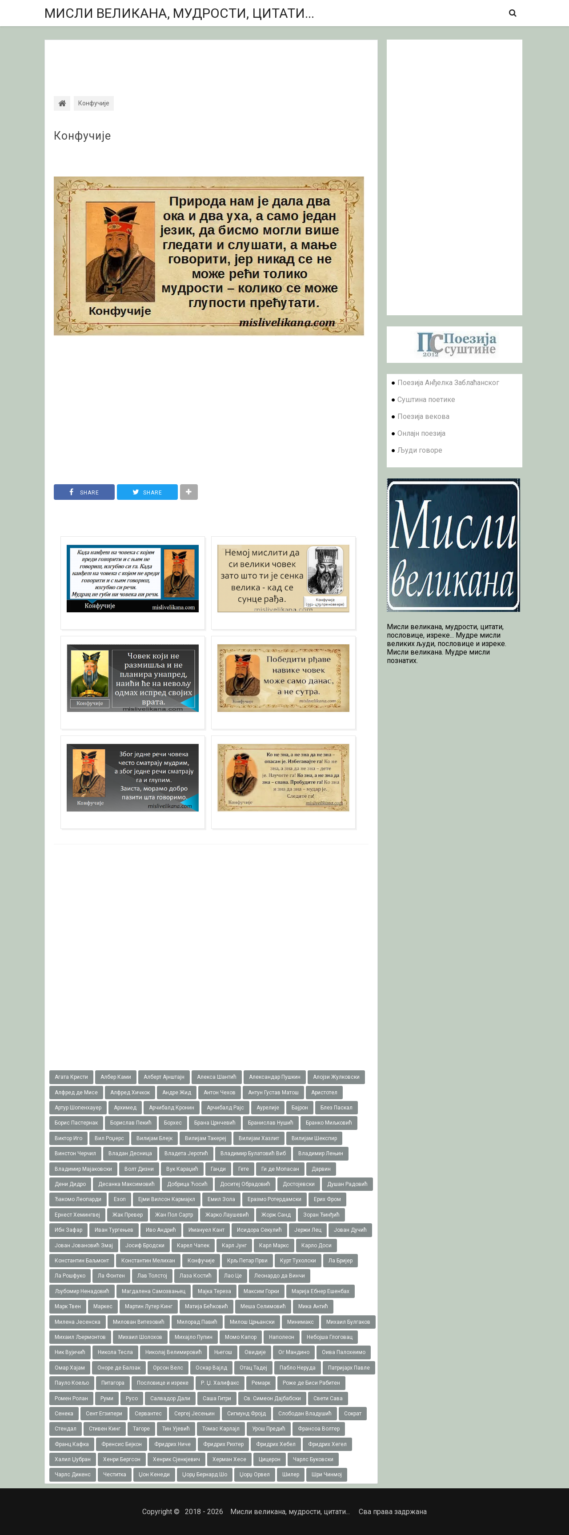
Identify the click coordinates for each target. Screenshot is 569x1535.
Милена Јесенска (77, 1322)
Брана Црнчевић (215, 1123)
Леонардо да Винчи (279, 1276)
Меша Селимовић (263, 1306)
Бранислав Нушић (270, 1123)
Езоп (120, 1199)
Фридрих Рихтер (223, 1444)
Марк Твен (68, 1306)
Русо (132, 1398)
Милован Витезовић (138, 1322)
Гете (243, 1169)
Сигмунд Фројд (246, 1413)
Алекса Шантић (216, 1077)
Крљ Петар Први (247, 1261)
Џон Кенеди (154, 1474)
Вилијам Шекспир (314, 1138)
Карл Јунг (234, 1245)
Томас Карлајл (221, 1429)
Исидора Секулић (259, 1230)
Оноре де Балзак (118, 1368)
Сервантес (148, 1413)
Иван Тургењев (114, 1230)
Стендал (65, 1429)
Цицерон (269, 1459)
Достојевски (299, 1184)
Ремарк (261, 1383)
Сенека (64, 1413)
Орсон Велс (168, 1368)
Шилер (290, 1474)
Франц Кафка (72, 1444)
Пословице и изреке (162, 1383)
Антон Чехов (220, 1092)
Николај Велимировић (173, 1352)
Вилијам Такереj (205, 1138)
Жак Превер (127, 1215)
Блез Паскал (337, 1108)
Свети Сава (328, 1398)
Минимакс (300, 1322)
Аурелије (267, 1108)
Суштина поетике (426, 399)
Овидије (255, 1352)
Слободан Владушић (305, 1413)
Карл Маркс (274, 1245)
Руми (106, 1398)
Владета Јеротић (186, 1153)
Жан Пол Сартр (174, 1215)
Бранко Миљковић (329, 1123)
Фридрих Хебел (276, 1444)
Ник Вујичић (70, 1352)
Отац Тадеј (253, 1368)
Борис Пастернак (76, 1123)
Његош (223, 1352)
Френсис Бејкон (121, 1444)
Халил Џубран (73, 1459)
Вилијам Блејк (154, 1138)
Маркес (102, 1306)
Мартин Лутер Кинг (148, 1306)
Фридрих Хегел (327, 1444)
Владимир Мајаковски (83, 1169)
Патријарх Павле (349, 1368)
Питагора (112, 1383)
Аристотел (324, 1092)
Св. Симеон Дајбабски (272, 1398)
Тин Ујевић (176, 1429)
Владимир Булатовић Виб (253, 1153)
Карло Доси (316, 1245)
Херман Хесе (229, 1459)
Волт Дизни (139, 1169)
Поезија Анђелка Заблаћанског (448, 382)
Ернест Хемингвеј (77, 1215)
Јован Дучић (350, 1230)
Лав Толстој (152, 1276)
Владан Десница (130, 1153)
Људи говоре (419, 450)
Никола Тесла (115, 1352)
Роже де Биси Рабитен (311, 1383)
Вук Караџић (182, 1169)
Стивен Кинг (104, 1429)
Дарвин (321, 1169)
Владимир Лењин (320, 1153)
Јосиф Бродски (144, 1245)
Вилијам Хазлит (259, 1138)
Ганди (218, 1169)
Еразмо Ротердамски (274, 1199)
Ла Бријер (341, 1261)
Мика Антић (313, 1306)
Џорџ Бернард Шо (204, 1474)
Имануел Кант (206, 1230)
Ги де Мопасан (280, 1169)
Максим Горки (261, 1291)
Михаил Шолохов (140, 1337)
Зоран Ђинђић (321, 1215)
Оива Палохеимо (343, 1352)
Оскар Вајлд (211, 1368)
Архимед (125, 1108)
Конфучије (82, 136)
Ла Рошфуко (70, 1276)
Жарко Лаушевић (227, 1215)
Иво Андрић (161, 1230)
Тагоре (141, 1429)
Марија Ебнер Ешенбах (320, 1291)
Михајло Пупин (193, 1337)
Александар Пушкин (275, 1077)
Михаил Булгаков (348, 1322)
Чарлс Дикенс (73, 1474)
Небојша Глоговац (330, 1337)
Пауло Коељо (72, 1383)
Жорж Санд (276, 1215)
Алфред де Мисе (76, 1092)
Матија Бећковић (206, 1306)
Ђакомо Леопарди (78, 1199)
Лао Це (233, 1276)
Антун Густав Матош (273, 1092)
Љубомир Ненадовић (82, 1291)
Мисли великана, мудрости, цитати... (179, 13)
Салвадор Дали (170, 1398)
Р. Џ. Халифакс (220, 1383)
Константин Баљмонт (82, 1261)
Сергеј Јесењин (194, 1413)
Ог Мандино (293, 1352)
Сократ (352, 1413)
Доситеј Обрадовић (245, 1184)
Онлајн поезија (421, 433)
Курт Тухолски (298, 1261)
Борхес (173, 1123)
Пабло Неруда (298, 1368)
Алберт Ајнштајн (164, 1077)
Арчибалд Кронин (171, 1108)
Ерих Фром (327, 1199)
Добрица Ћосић (187, 1184)
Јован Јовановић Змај (84, 1245)
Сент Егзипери (104, 1413)
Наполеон (281, 1337)
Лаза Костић (196, 1276)
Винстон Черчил (75, 1153)
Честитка (114, 1474)
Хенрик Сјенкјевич (176, 1459)
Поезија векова (423, 416)
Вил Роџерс (109, 1138)
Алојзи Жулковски (336, 1077)
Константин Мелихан (148, 1261)
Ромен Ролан (71, 1398)
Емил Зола (221, 1199)
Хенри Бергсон (121, 1459)
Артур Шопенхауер (78, 1108)
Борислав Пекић (131, 1123)
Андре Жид (176, 1092)
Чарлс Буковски (313, 1459)
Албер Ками (115, 1077)
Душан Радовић (347, 1184)
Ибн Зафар (68, 1230)
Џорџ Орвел (255, 1474)
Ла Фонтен (111, 1276)
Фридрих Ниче (172, 1444)
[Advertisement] (211, 60)
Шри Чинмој (327, 1474)
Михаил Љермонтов (80, 1337)
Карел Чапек (193, 1245)
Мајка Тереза (214, 1291)
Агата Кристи (71, 1077)
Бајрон (300, 1108)
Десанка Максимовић (126, 1184)
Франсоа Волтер (319, 1429)
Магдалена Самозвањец (153, 1291)
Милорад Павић (197, 1322)
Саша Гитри (217, 1398)
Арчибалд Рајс (225, 1108)
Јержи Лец (307, 1230)
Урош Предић (268, 1429)
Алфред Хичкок (130, 1092)
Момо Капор (240, 1337)
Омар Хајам (70, 1368)
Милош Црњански (252, 1322)
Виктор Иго (68, 1138)
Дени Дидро (70, 1184)
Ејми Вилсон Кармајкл (166, 1199)
